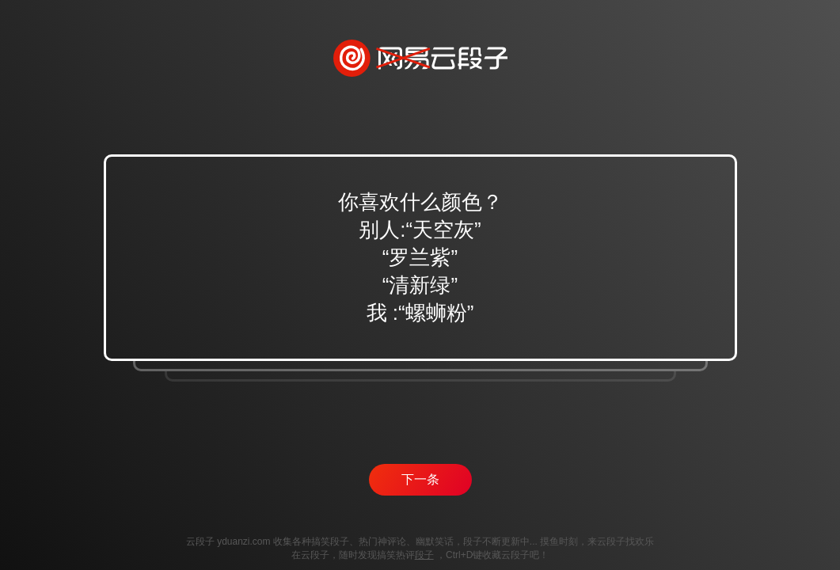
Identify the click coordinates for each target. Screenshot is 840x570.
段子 (424, 554)
